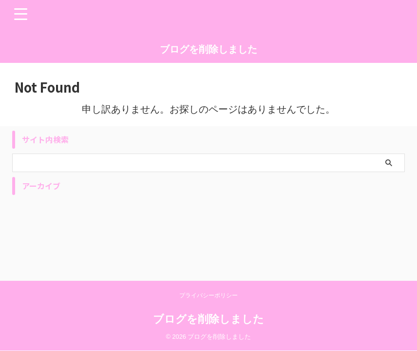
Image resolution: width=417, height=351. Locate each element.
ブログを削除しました (208, 49)
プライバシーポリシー (208, 295)
